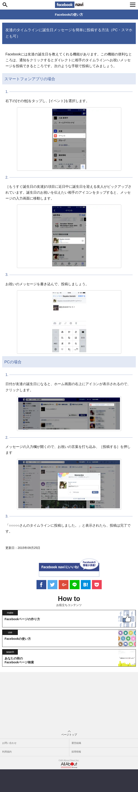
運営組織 (76, 743)
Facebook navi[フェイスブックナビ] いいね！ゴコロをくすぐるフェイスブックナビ (69, 5)
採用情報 (76, 751)
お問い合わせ (9, 743)
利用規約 (7, 751)
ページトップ (69, 733)
